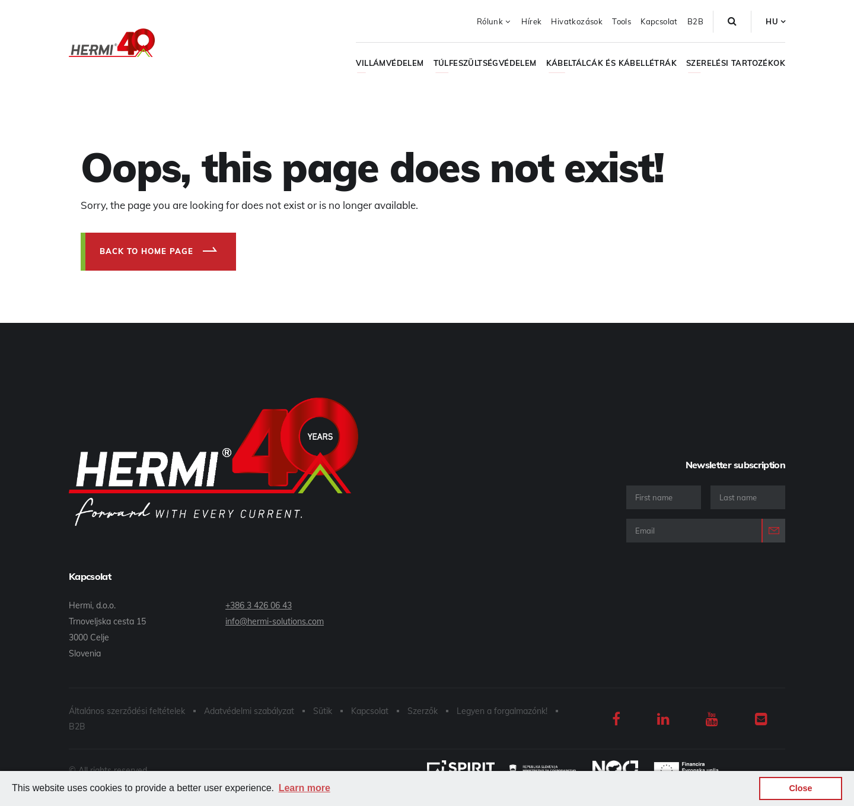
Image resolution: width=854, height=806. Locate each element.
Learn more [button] (304, 788)
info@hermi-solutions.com (274, 621)
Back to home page (146, 251)
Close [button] (800, 788)
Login (773, 530)
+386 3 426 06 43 (258, 605)
